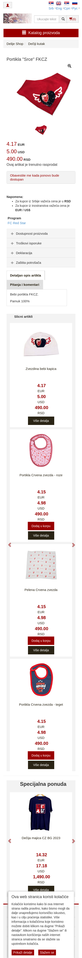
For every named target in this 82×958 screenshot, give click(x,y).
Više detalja (41, 421)
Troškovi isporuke (26, 243)
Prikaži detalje (22, 952)
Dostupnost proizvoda (29, 233)
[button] (8, 542)
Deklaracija (21, 253)
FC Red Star (17, 223)
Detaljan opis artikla (25, 275)
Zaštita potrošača (25, 262)
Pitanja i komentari (24, 284)
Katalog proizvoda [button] (41, 32)
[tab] (41, 233)
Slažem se (47, 952)
